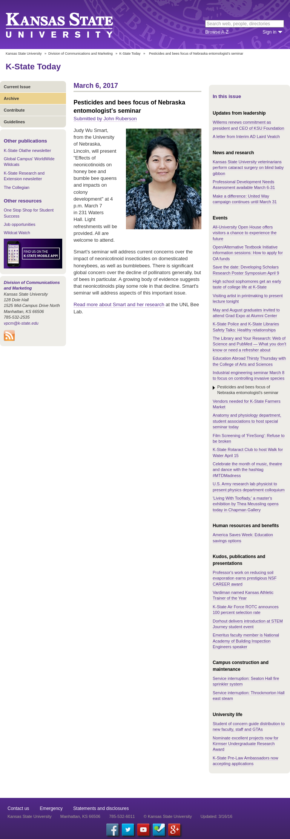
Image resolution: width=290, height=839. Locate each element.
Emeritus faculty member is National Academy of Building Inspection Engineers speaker (246, 641)
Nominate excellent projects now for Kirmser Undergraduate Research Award (245, 744)
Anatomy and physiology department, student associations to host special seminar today (247, 421)
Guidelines (14, 122)
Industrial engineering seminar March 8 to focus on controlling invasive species (248, 375)
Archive (11, 98)
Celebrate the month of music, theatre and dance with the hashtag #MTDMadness (247, 470)
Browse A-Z (217, 32)
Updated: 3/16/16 (216, 816)
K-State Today (129, 53)
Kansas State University (69, 24)
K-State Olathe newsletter (27, 150)
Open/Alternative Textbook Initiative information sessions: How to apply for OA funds (248, 253)
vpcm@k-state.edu (21, 323)
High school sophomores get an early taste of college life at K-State (247, 284)
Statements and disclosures (101, 808)
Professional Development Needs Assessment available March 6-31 (244, 184)
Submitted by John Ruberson (105, 118)
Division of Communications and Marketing (80, 53)
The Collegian (16, 187)
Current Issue (17, 86)
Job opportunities (19, 224)
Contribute (14, 110)
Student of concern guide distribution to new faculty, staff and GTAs (249, 726)
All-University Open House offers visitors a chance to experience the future (244, 233)
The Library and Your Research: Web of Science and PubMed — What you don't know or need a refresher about (249, 344)
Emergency (51, 808)
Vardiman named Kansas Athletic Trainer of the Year (243, 595)
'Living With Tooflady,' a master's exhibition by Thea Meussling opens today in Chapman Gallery (246, 504)
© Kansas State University (168, 816)
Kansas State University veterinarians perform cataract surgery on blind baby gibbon (248, 168)
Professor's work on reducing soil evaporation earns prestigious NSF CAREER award (244, 578)
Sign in (269, 32)
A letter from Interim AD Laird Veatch (246, 136)
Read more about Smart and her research (119, 304)
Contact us (18, 808)
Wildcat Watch (17, 232)
